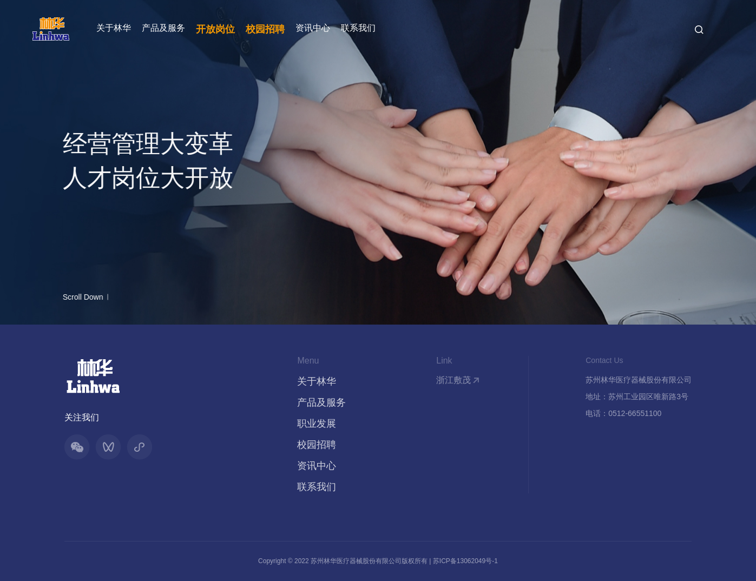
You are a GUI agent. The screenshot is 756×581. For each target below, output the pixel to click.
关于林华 (113, 27)
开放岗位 (215, 29)
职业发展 (316, 423)
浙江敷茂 (453, 380)
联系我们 (358, 27)
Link (444, 360)
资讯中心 (312, 27)
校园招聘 (265, 29)
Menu (308, 360)
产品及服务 (163, 27)
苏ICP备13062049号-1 (465, 561)
